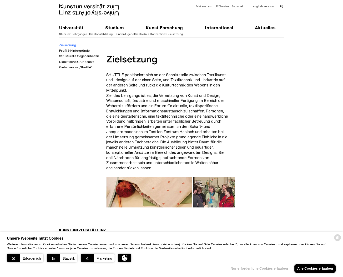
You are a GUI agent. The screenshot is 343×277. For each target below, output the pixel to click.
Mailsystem (204, 6)
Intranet (237, 6)
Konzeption (157, 34)
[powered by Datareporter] (337, 240)
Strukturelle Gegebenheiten (79, 56)
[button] (25, 258)
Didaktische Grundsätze (76, 62)
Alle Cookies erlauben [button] (315, 268)
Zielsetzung (175, 34)
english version (263, 6)
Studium (64, 34)
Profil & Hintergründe (74, 50)
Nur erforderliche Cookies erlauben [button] (259, 268)
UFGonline (222, 6)
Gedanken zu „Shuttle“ (75, 67)
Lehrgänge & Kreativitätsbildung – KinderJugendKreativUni (109, 34)
